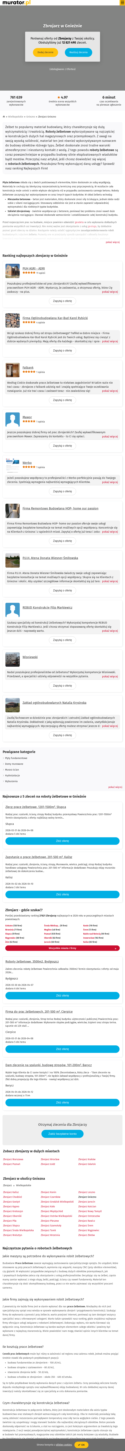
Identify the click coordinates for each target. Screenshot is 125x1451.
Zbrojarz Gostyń (11, 1201)
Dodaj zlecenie (45, 52)
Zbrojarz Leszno (86, 1192)
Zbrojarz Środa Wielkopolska (18, 1230)
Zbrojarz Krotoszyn (13, 1211)
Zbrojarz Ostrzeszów (89, 1216)
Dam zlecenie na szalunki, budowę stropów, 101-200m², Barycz (48, 1065)
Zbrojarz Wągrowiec (88, 1230)
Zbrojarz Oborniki (12, 1216)
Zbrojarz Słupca (11, 1225)
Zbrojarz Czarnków (50, 1197)
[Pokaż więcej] (108, 292)
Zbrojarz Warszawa (13, 1159)
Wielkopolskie (15, 116)
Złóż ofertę (62, 841)
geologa (92, 226)
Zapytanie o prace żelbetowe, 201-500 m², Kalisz (38, 857)
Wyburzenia (11, 781)
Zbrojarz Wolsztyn (12, 1235)
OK (81, 1445)
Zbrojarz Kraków (86, 1159)
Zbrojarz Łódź (48, 1164)
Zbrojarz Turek (48, 1230)
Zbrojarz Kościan (87, 1206)
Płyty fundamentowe (16, 758)
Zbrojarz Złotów (86, 1235)
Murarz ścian (12, 769)
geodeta (79, 222)
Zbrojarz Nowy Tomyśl (90, 1211)
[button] (113, 242)
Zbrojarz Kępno (11, 1206)
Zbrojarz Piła (9, 1220)
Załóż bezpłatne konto (62, 1133)
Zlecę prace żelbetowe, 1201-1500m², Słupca (35, 807)
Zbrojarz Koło (48, 1206)
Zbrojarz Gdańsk (87, 1164)
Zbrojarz (7, 1185)
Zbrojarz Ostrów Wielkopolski (56, 1216)
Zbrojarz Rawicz (86, 1220)
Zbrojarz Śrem (85, 1225)
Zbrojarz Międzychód (52, 1211)
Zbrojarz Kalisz (11, 1192)
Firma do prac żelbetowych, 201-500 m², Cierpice (39, 1012)
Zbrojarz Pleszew (50, 1220)
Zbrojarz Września (50, 1235)
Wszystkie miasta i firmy (82, 949)
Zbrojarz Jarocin (86, 1201)
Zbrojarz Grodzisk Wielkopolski (57, 1201)
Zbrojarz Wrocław (50, 1159)
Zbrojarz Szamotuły (51, 1225)
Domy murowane (14, 764)
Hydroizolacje (12, 775)
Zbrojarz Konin (48, 1192)
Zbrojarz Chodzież (12, 1197)
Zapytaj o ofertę (62, 301)
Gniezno (30, 116)
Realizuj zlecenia (78, 52)
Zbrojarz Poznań (11, 1164)
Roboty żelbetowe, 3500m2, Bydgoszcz (32, 961)
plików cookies (64, 1444)
